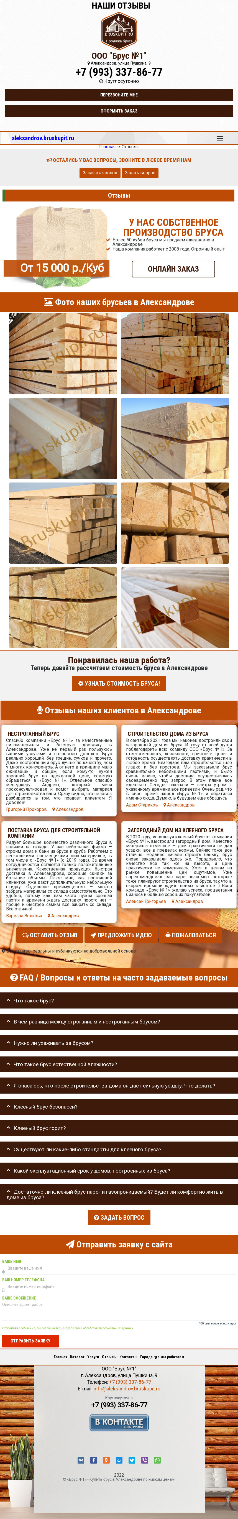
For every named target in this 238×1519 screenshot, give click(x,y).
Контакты (128, 1355)
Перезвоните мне (119, 95)
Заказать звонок (100, 172)
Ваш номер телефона (23, 1278)
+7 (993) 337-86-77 (119, 72)
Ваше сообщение (19, 1296)
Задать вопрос (140, 172)
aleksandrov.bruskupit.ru (43, 138)
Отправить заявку (30, 1339)
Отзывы (109, 1355)
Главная (60, 1355)
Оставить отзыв (49, 934)
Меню (220, 135)
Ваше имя (11, 1260)
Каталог (77, 1355)
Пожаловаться (190, 934)
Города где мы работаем (162, 1355)
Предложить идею (121, 934)
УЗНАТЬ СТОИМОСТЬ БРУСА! (119, 683)
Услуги (93, 1355)
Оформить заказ (119, 111)
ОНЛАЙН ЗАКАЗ (173, 268)
